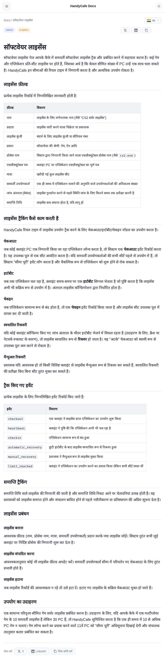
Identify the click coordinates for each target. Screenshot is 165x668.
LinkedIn (38, 651)
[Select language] (152, 20)
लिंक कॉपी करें (63, 651)
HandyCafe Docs (83, 6)
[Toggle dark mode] (159, 6)
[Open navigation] (7, 6)
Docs (7, 20)
